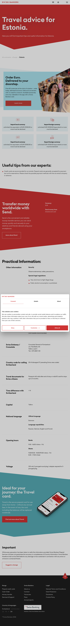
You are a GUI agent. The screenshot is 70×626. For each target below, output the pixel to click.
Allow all (57, 328)
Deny (12, 328)
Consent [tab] (13, 301)
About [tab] (59, 301)
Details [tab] (36, 301)
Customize (35, 328)
